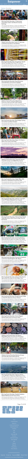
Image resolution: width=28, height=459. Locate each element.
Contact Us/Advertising (14, 425)
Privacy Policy (14, 446)
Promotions (14, 436)
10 (14, 407)
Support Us (14, 423)
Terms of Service (14, 448)
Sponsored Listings (14, 437)
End (13, 412)
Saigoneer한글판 (16, 455)
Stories (3, 8)
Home (14, 419)
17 (17, 410)
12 (21, 407)
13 (4, 410)
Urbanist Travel (24, 455)
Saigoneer (3, 455)
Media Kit (14, 445)
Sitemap (14, 443)
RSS (14, 441)
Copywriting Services (14, 426)
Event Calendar (14, 439)
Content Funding (14, 421)
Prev (9, 407)
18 (21, 410)
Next (8, 412)
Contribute (14, 428)
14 (8, 410)
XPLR (14, 432)
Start (4, 407)
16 (13, 410)
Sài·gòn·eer (8, 455)
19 (4, 412)
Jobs (14, 430)
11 (17, 407)
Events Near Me (14, 434)
